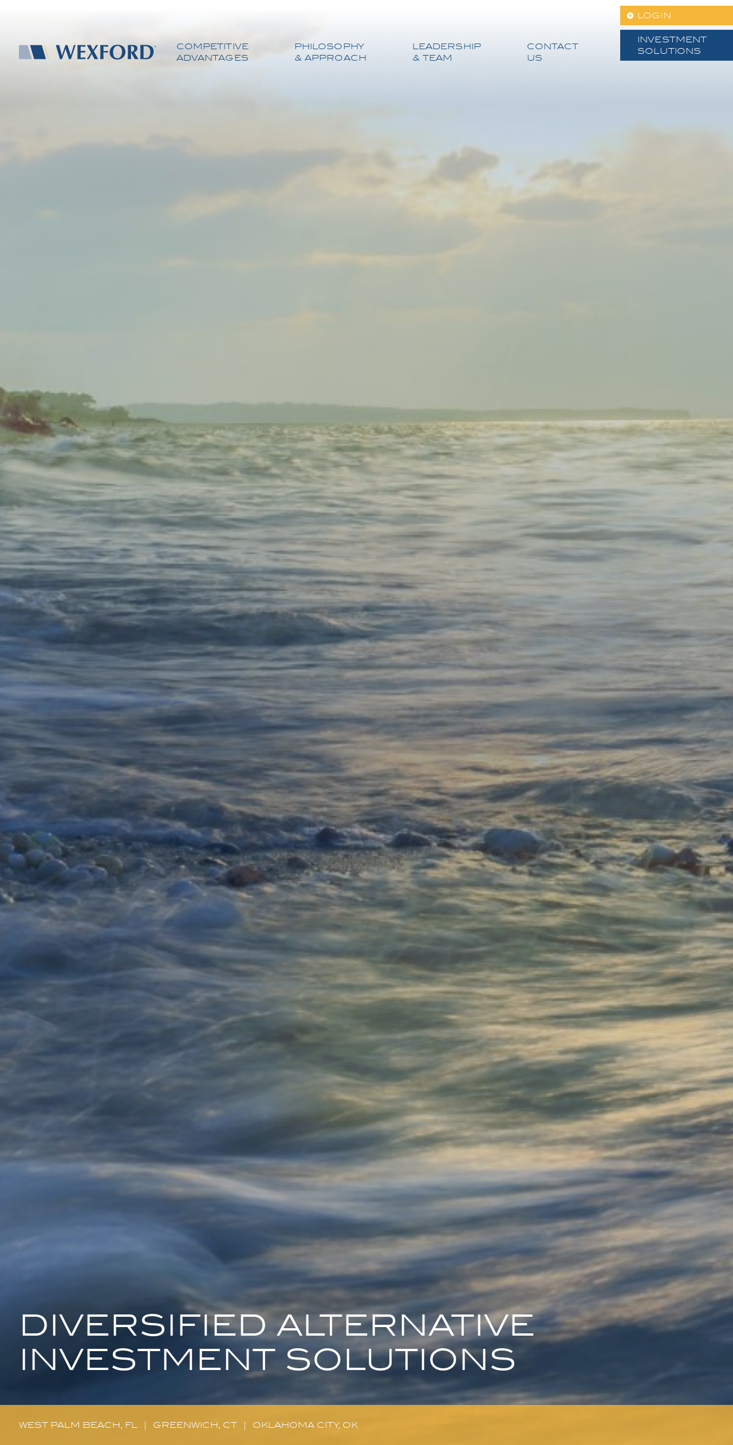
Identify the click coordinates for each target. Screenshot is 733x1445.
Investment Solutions (672, 45)
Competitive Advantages (212, 52)
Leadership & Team (446, 52)
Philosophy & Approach (330, 52)
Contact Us (553, 52)
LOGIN (654, 15)
